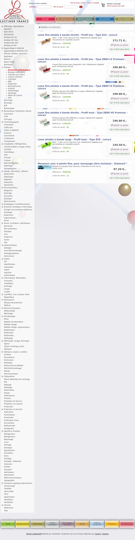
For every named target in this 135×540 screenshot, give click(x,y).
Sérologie (8, 448)
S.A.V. (6, 442)
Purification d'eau (11, 420)
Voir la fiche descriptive (120, 49)
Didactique (8, 177)
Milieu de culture (15, 95)
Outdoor (7, 355)
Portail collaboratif (34, 534)
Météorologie (9, 311)
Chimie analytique (52, 524)
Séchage (7, 445)
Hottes (7, 259)
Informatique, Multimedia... (15, 278)
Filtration (8, 232)
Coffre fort (8, 128)
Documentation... (11, 188)
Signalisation (9, 450)
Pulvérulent (9, 418)
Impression (8, 267)
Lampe (7, 289)
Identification (9, 264)
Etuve (6, 221)
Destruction (9, 174)
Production (8, 407)
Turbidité (7, 489)
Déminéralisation (11, 163)
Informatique (9, 275)
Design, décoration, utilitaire (16, 171)
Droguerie (8, 190)
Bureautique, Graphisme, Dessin (17, 111)
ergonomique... (10, 218)
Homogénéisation (11, 253)
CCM (6, 117)
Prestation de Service (13, 401)
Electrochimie (10, 201)
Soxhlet (7, 467)
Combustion (9, 138)
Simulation (8, 453)
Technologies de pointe (67, 524)
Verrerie (7, 505)
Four (6, 234)
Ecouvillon (8, 196)
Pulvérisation (9, 415)
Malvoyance (9, 300)
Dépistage (8, 166)
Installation (8, 283)
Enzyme (11, 88)
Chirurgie (8, 119)
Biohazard (8, 65)
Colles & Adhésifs (11, 130)
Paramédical (9, 357)
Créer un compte (93, 3)
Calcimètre (8, 114)
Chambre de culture (16, 75)
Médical (7, 305)
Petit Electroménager (13, 368)
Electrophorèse (14, 86)
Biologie (7, 67)
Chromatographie (11, 122)
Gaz (5, 242)
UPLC (6, 494)
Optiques (8, 349)
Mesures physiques (12, 308)
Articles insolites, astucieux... (16, 54)
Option (7, 344)
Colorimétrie (9, 136)
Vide (6, 511)
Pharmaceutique (11, 374)
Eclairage (8, 193)
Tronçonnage (9, 486)
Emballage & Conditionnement (17, 204)
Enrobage (8, 212)
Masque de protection (13, 303)
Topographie (9, 480)
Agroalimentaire (23, 524)
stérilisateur (9, 472)
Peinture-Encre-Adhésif (13, 366)
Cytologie (12, 79)
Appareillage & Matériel (14, 48)
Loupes (7, 292)
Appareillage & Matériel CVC (16, 51)
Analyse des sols (11, 43)
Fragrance (8, 237)
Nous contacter (124, 19)
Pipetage (7, 385)
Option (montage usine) (14, 346)
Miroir (6, 319)
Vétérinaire (8, 508)
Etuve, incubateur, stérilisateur (17, 223)
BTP (5, 106)
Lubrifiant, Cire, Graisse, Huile (16, 294)
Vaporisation (9, 497)
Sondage (8, 459)
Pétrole (7, 371)
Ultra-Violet (9, 491)
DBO (10, 82)
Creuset (7, 158)
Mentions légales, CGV (85, 20)
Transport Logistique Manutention (18, 483)
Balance (7, 59)
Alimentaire (9, 35)
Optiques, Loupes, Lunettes (15, 352)
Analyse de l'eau (11, 40)
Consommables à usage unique (17, 147)
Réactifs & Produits (12, 431)
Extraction (8, 226)
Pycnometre (9, 423)
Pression (7, 398)
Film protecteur (10, 229)
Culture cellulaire (15, 77)
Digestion (8, 179)
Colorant (7, 133)
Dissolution (8, 185)
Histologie (12, 93)
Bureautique (9, 108)
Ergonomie (8, 215)
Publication (8, 412)
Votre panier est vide (115, 6)
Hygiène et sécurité (97, 524)
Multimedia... (9, 336)
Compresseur (9, 141)
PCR (9, 98)
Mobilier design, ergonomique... (17, 327)
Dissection (8, 182)
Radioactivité (9, 426)
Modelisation (9, 330)
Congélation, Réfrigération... (16, 144)
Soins (6, 456)
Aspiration (8, 56)
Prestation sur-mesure (13, 404)
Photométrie (9, 376)
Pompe (7, 393)
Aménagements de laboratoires (127, 524)
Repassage (8, 439)
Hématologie (13, 91)
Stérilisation (9, 475)
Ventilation (8, 502)
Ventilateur (8, 500)
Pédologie (8, 363)
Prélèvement (9, 396)
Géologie (8, 248)
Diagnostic (12, 84)
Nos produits (104, 19)
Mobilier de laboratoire (13, 322)
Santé (8, 524)
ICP (5, 262)
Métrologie (8, 314)
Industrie (8, 273)
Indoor (6, 270)
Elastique (8, 199)
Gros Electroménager (13, 251)
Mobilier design (10, 325)
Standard (8, 470)
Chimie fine (37, 524)
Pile (5, 382)
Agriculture (8, 32)
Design (82, 524)
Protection (112, 524)
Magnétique (9, 297)
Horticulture (9, 256)
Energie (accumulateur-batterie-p (18, 210)
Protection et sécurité (13, 409)
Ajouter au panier (119, 45)
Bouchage (8, 100)
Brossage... (9, 103)
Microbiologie (9, 316)
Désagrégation (10, 169)
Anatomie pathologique (19, 70)
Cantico (98, 534)
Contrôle (7, 149)
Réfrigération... (10, 437)
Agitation (8, 29)
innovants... (9, 281)
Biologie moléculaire (16, 72)
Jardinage (8, 286)
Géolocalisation (10, 245)
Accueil (45, 19)
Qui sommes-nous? (65, 19)
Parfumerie (8, 360)
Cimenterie (8, 125)
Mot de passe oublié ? (78, 3)
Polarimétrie (9, 390)
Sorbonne (8, 464)
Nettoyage (8, 338)
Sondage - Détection (12, 461)
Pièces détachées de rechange (17, 379)
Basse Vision (9, 62)
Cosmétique (9, 152)
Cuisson (7, 160)
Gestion (105, 534)
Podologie (8, 387)
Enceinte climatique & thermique (18, 207)
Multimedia (9, 333)
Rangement (9, 429)
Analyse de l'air (10, 37)
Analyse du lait (10, 45)
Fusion (6, 240)
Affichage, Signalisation (14, 26)
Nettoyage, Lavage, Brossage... (17, 341)
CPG (6, 155)
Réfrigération (9, 434)
